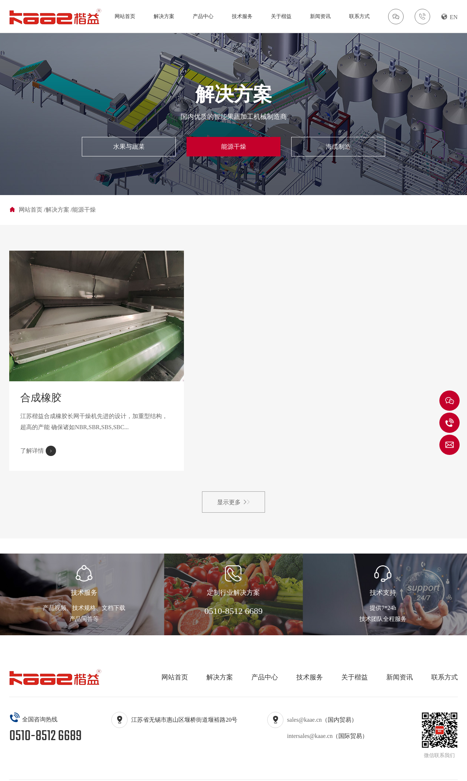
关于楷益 (281, 16)
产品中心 (203, 16)
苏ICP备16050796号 (225, 769)
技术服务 (242, 16)
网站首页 (125, 16)
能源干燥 (233, 148)
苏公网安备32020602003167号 (333, 769)
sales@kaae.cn (304, 698)
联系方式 (359, 16)
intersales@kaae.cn (310, 714)
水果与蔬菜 (162, 148)
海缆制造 (305, 148)
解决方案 (164, 16)
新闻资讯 (320, 16)
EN (449, 16)
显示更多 (233, 480)
